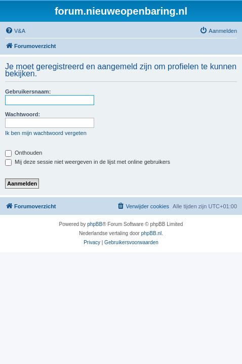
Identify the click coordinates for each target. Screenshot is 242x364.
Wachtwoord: (22, 114)
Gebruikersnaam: (28, 91)
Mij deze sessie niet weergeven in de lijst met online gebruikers (87, 162)
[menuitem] (15, 31)
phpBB (94, 224)
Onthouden (24, 153)
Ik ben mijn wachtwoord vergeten (46, 133)
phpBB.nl (151, 233)
